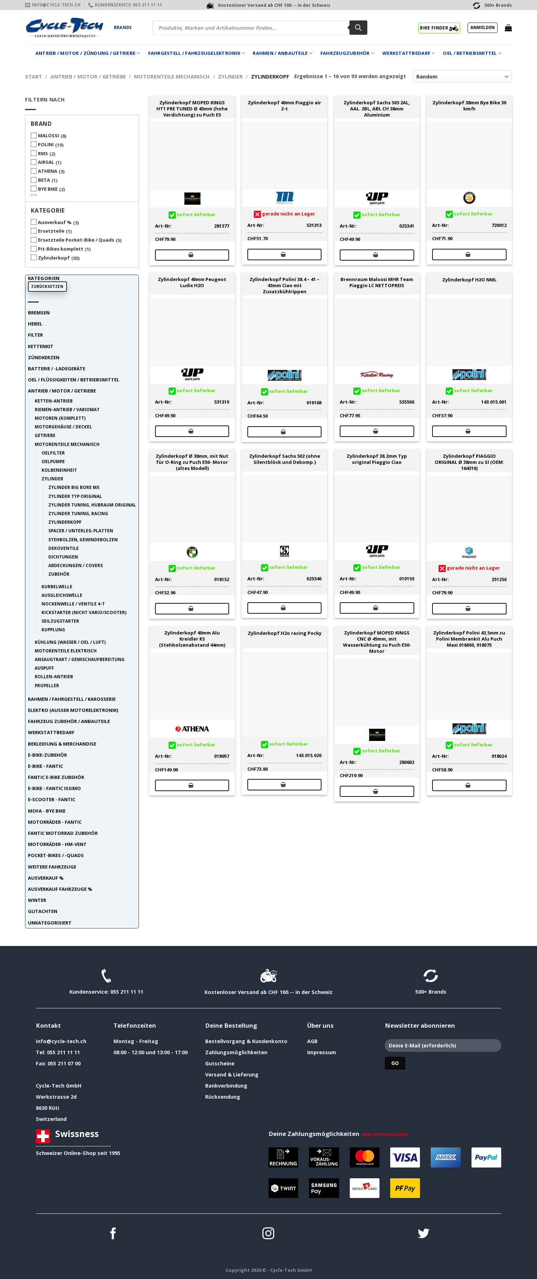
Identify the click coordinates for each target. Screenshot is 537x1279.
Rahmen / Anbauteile (282, 53)
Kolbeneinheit (59, 470)
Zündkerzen (43, 357)
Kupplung (53, 629)
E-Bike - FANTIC (45, 766)
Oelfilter (53, 453)
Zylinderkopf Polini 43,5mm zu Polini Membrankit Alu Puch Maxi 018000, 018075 (469, 639)
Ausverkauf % (55, 222)
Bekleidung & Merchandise (62, 744)
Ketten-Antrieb (54, 401)
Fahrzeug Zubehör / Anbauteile (69, 721)
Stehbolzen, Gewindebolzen (83, 539)
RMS (43, 153)
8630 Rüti (47, 1107)
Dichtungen (63, 557)
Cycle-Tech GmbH (59, 1085)
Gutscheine (219, 1063)
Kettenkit (40, 346)
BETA (44, 180)
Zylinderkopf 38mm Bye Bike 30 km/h (469, 106)
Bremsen (39, 312)
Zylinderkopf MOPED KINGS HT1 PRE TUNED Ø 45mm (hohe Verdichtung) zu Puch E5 (192, 109)
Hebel (35, 323)
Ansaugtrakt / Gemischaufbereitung (80, 659)
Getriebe (45, 435)
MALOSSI (48, 135)
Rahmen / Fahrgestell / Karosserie (72, 699)
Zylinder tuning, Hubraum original (92, 505)
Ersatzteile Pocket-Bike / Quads (76, 240)
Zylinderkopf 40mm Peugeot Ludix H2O (192, 282)
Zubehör (58, 574)
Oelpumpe (53, 461)
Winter (37, 900)
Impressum (321, 1052)
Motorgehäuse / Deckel (63, 426)
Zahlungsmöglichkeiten (236, 1052)
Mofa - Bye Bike (47, 811)
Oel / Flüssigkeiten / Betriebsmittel (73, 379)
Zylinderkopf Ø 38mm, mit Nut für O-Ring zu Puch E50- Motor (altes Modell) (192, 462)
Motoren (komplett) (60, 418)
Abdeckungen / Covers (75, 565)
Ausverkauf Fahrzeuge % (60, 889)
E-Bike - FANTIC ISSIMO (54, 788)
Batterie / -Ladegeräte (56, 368)
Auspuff (44, 668)
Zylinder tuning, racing (78, 513)
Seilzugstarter (60, 621)
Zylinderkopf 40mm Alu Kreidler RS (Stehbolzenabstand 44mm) (192, 639)
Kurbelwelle (57, 586)
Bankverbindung (226, 1085)
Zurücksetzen (47, 286)
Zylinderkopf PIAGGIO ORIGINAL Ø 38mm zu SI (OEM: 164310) (469, 462)
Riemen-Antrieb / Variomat (67, 409)
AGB (312, 1041)
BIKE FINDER (439, 27)
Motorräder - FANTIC (55, 822)
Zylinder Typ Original (75, 496)
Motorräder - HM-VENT (57, 844)
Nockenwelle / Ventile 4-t (73, 604)
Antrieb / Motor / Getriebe (88, 76)
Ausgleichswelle (62, 595)
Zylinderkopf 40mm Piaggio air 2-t (284, 106)
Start (33, 76)
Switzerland (51, 1119)
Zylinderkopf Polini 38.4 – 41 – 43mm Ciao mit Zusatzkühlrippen (284, 285)
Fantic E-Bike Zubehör (56, 777)
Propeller (47, 685)
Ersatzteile (51, 231)
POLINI (46, 144)
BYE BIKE (48, 189)
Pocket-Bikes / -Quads (56, 855)
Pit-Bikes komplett (60, 249)
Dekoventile (63, 548)
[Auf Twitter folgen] (424, 1234)
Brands (123, 27)
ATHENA (47, 171)
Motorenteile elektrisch (66, 650)
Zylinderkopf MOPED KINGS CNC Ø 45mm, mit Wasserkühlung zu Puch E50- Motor (377, 642)
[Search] (358, 27)
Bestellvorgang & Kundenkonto (246, 1041)
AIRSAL (46, 162)
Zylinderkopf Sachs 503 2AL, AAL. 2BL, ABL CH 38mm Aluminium (377, 109)
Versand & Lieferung (231, 1074)
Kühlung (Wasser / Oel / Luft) (70, 642)
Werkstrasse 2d (56, 1096)
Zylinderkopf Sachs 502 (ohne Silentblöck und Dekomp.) (284, 459)
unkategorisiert (50, 922)
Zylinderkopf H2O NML (469, 280)
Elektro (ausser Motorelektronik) (73, 710)
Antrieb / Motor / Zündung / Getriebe (87, 53)
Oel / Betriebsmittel (472, 53)
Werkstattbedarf (408, 53)
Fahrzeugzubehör (347, 53)
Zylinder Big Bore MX (74, 487)
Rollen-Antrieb (54, 676)
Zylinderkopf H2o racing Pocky (284, 633)
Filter (35, 335)
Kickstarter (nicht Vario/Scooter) (84, 612)
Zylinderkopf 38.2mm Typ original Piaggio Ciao (377, 459)
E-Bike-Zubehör (47, 755)
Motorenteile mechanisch (172, 76)
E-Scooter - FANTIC (51, 799)
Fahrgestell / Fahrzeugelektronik (196, 53)
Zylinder (230, 76)
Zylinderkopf (54, 258)
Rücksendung (222, 1096)
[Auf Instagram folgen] (268, 1234)
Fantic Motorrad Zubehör (63, 833)
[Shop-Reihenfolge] (462, 76)
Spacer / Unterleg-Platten (80, 530)
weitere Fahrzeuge (52, 867)
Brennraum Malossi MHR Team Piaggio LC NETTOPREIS (376, 282)
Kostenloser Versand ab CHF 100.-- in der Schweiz (268, 992)
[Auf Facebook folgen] (113, 1234)
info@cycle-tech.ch (61, 1041)
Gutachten (42, 911)
